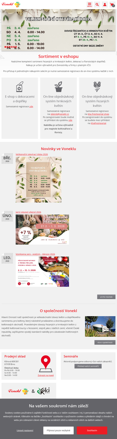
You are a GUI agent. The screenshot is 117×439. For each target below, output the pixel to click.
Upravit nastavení (25, 430)
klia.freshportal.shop (98, 114)
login (97, 86)
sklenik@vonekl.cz (60, 114)
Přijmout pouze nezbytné (58, 430)
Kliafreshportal (98, 123)
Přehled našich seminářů (88, 366)
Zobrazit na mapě (46, 375)
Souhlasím (92, 430)
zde (31, 106)
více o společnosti (105, 342)
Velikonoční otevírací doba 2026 (32, 154)
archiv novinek (106, 297)
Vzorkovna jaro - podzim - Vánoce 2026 (35, 254)
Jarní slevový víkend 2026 (28, 212)
